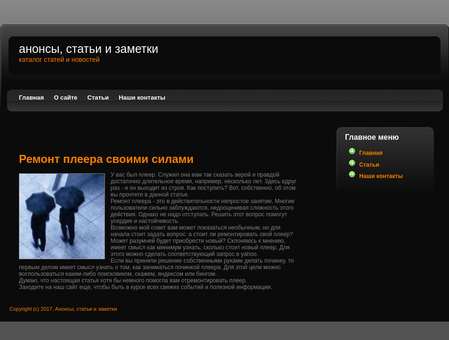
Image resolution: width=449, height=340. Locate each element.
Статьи (98, 97)
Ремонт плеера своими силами (106, 159)
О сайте (66, 97)
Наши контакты (142, 97)
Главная (31, 97)
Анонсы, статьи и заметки (88, 48)
